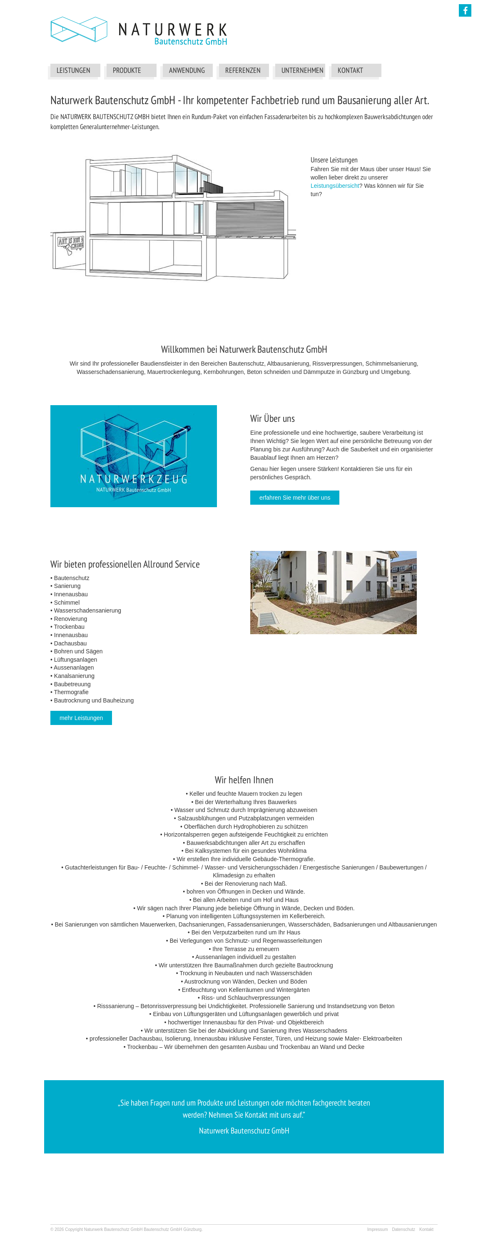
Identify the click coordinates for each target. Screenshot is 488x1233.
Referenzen (243, 70)
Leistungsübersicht (335, 185)
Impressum (377, 1229)
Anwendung (187, 70)
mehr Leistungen (81, 718)
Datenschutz (403, 1229)
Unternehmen (302, 70)
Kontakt (350, 70)
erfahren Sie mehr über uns (294, 497)
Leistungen (73, 70)
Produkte (127, 70)
